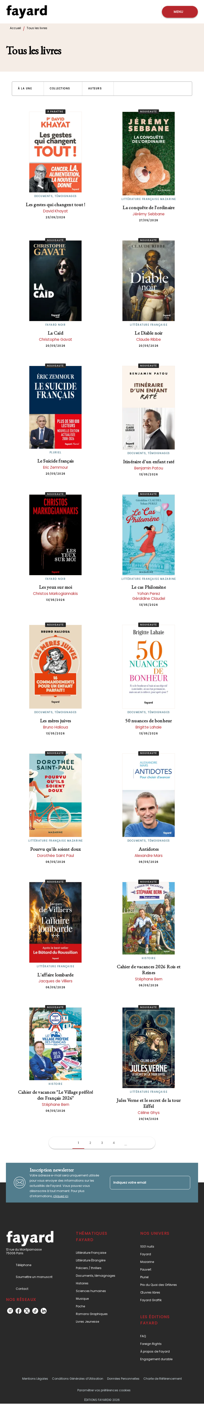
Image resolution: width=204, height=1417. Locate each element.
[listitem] (10, 1311)
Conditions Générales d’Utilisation (77, 1379)
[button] (28, 89)
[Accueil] (26, 11)
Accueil (15, 28)
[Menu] (180, 12)
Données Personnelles (123, 1379)
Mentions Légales (35, 1379)
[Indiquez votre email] (144, 1182)
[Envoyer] (184, 1183)
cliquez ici (60, 1196)
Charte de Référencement (162, 1379)
